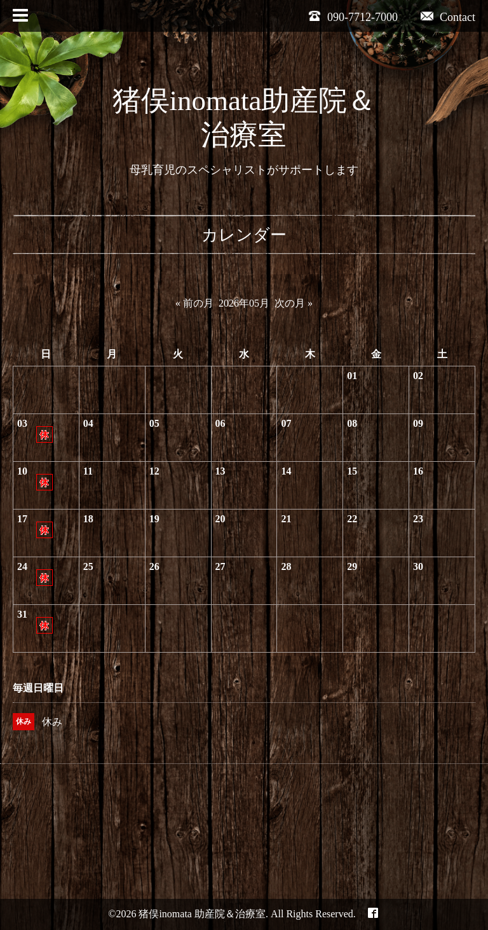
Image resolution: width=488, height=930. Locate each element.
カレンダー (244, 235)
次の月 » (293, 303)
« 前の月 (194, 303)
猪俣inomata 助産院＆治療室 (202, 913)
